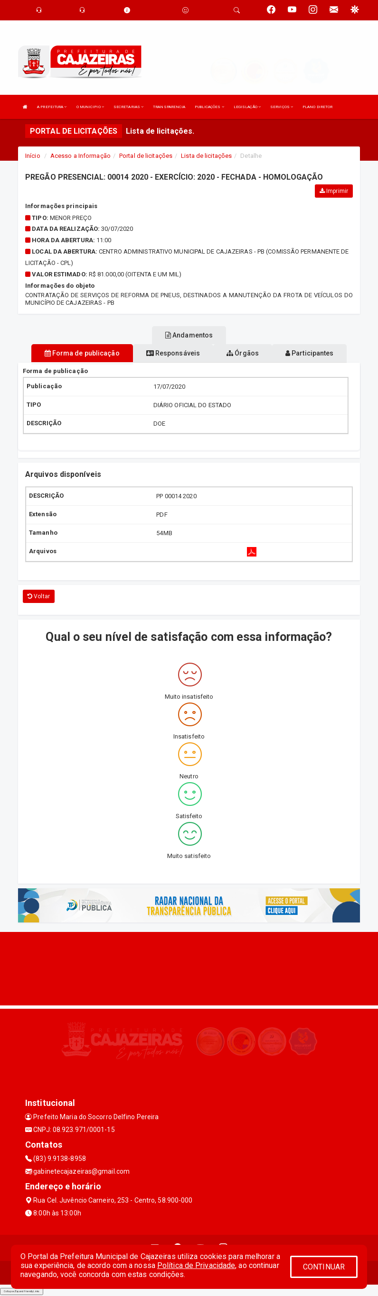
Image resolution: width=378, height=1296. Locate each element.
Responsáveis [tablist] (173, 353)
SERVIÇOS (281, 107)
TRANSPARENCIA (169, 107)
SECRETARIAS (128, 107)
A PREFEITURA (51, 107)
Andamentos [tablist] (189, 335)
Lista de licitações (206, 155)
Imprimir (334, 191)
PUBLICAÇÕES (209, 107)
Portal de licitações (145, 155)
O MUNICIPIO (90, 107)
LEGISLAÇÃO (247, 107)
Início (32, 155)
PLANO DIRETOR (317, 107)
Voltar (39, 596)
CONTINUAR (324, 1266)
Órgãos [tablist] (243, 353)
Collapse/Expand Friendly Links (21, 1291)
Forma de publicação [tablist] (82, 353)
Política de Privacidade (196, 1265)
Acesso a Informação (80, 155)
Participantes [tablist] (309, 353)
